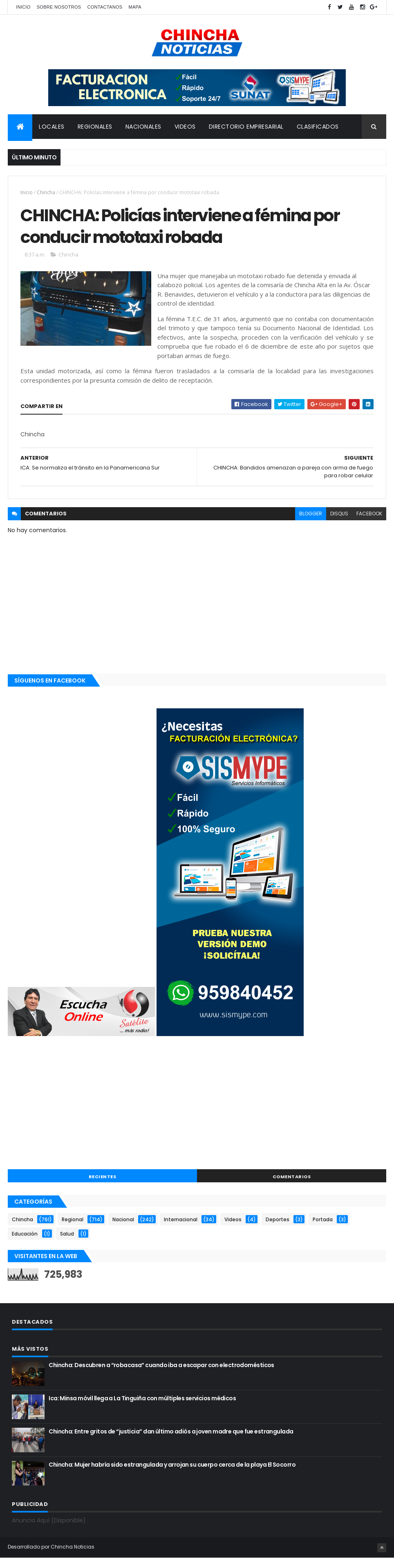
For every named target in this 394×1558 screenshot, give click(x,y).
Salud (67, 1233)
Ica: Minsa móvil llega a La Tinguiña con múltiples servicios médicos (142, 1398)
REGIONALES (95, 126)
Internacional (180, 1219)
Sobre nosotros (59, 7)
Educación (25, 1233)
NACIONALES (143, 126)
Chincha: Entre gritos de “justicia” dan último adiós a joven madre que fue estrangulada (171, 1431)
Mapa (134, 7)
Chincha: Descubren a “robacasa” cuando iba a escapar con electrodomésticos (161, 1365)
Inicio (23, 7)
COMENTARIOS (292, 1176)
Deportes (277, 1219)
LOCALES (52, 126)
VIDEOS (185, 126)
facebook (369, 513)
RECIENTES (102, 1176)
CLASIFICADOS (318, 126)
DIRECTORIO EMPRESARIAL (246, 126)
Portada (323, 1219)
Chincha (46, 192)
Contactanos (104, 7)
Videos (233, 1219)
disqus (339, 513)
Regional (72, 1219)
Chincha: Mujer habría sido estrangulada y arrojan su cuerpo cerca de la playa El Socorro (172, 1464)
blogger (310, 513)
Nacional (123, 1219)
